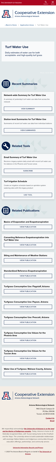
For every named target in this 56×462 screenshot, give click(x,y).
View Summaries (28, 130)
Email (52, 421)
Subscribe (28, 171)
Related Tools (21, 146)
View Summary (28, 109)
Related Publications (25, 210)
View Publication (28, 260)
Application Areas (27, 25)
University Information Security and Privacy (28, 448)
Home (11, 25)
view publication (28, 227)
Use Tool (28, 195)
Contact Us (50, 418)
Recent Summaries (24, 84)
